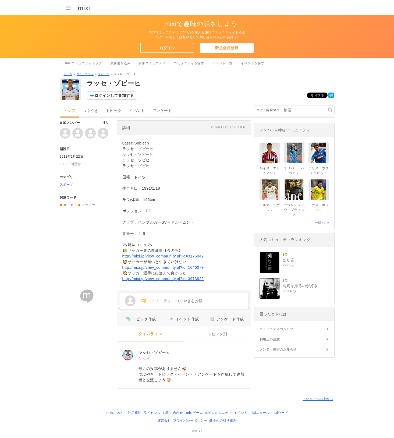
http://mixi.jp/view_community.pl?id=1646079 (163, 267)
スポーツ (103, 74)
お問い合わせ (173, 413)
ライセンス (152, 413)
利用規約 (134, 413)
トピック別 (217, 334)
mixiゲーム (194, 413)
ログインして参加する (114, 95)
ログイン (167, 48)
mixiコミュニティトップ (83, 63)
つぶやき (90, 111)
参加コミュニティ (152, 63)
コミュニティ (85, 74)
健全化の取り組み (222, 420)
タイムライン (150, 334)
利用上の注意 (270, 339)
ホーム (68, 74)
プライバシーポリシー (190, 420)
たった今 (144, 358)
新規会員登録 (227, 48)
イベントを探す (252, 63)
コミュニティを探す (189, 63)
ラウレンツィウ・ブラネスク (294, 210)
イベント (137, 111)
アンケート (162, 111)
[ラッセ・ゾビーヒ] (127, 355)
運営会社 (164, 420)
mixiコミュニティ (218, 413)
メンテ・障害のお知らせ (278, 349)
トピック (114, 111)
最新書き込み (120, 63)
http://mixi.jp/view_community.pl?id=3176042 (163, 256)
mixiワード (280, 413)
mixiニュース (259, 413)
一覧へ (320, 223)
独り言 (288, 260)
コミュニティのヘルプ (276, 329)
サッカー (70, 205)
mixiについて (116, 413)
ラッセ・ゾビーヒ (154, 352)
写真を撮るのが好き (300, 286)
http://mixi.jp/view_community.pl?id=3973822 (163, 279)
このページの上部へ (318, 399)
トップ (69, 111)
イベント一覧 (222, 63)
